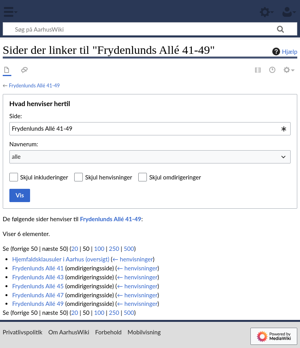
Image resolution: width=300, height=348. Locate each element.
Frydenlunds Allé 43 (38, 277)
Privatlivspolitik (23, 332)
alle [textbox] (16, 156)
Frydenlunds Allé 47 (38, 294)
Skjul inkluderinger (44, 177)
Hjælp (283, 51)
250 (114, 248)
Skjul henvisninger (108, 177)
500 (129, 248)
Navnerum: (23, 143)
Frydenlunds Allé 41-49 (34, 85)
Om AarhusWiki (68, 332)
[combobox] (150, 128)
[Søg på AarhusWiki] (150, 29)
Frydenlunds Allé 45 (38, 285)
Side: (15, 115)
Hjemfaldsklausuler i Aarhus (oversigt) (60, 259)
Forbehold (108, 332)
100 (99, 248)
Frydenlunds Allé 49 (38, 303)
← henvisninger (132, 259)
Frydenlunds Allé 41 (38, 268)
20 (74, 248)
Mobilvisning (144, 332)
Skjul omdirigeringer (175, 177)
